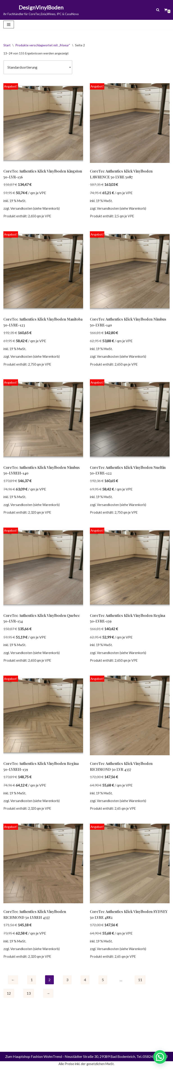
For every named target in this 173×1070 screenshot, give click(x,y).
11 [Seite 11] (140, 980)
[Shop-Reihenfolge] (37, 67)
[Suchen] (157, 9)
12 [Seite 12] (9, 993)
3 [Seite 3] (67, 980)
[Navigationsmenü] (8, 24)
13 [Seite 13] (29, 993)
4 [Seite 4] (85, 980)
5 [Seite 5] (103, 980)
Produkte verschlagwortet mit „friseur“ (42, 45)
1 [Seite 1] (32, 980)
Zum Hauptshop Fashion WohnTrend (33, 1065)
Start (7, 45)
